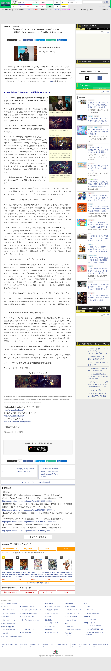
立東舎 (49, 616)
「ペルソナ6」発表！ (95, 390)
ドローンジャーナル (9, 620)
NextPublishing (26, 632)
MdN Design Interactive (74, 629)
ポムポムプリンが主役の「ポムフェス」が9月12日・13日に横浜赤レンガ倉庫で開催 (98, 224)
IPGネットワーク (89, 623)
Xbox (47, 549)
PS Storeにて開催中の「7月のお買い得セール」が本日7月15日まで (98, 131)
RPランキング (85, 88)
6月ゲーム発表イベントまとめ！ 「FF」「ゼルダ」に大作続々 (95, 344)
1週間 (97, 29)
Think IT (5, 606)
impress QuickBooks (93, 613)
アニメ (66, 549)
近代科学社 (48, 629)
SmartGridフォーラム (28, 606)
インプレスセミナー (28, 616)
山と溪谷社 (48, 620)
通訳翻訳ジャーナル (73, 613)
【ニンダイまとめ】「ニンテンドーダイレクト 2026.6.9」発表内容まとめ (98, 351)
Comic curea (90, 610)
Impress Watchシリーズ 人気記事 (94, 308)
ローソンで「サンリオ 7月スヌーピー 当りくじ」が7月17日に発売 (98, 168)
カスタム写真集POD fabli (95, 629)
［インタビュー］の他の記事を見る (37, 482)
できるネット (7, 633)
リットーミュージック (54, 606)
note (52, 40)
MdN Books (70, 626)
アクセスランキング (89, 26)
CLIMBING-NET (52, 626)
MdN (66, 623)
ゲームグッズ (47, 592)
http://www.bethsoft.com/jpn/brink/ (17, 422)
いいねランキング (102, 88)
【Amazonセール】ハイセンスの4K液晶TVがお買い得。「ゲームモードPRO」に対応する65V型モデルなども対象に (98, 123)
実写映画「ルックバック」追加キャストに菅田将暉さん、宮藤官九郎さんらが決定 (98, 105)
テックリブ (68, 633)
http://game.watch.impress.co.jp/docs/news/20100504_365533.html (29, 531)
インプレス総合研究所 (9, 613)
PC (51, 10)
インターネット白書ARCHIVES (12, 636)
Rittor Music (49, 603)
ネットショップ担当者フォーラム (32, 610)
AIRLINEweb (71, 606)
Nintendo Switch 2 (10, 549)
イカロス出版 (69, 603)
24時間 (89, 29)
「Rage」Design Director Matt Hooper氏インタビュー (26, 471)
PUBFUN (87, 616)
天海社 (89, 606)
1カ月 (106, 29)
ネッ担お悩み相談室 (9, 623)
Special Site (86, 61)
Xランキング (86, 85)
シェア (30, 40)
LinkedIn (64, 40)
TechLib (69, 636)
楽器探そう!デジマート (54, 610)
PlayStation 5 (29, 549)
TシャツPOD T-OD (53, 613)
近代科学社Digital (52, 632)
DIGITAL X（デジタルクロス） (31, 620)
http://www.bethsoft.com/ (14, 410)
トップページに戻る (38, 537)
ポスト (13, 40)
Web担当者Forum (8, 610)
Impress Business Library (29, 613)
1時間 (80, 29)
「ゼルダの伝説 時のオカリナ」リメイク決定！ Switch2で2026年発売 (98, 376)
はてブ (41, 40)
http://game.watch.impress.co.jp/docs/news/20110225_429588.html (29, 501)
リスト (20, 40)
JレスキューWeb (72, 616)
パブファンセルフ (92, 619)
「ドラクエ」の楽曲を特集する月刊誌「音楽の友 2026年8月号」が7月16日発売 (98, 297)
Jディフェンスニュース (74, 610)
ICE (85, 603)
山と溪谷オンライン (53, 623)
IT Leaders (6, 616)
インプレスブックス (28, 629)
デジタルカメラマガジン (10, 629)
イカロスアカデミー (73, 620)
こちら (50, 81)
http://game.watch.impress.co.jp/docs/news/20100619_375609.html (29, 522)
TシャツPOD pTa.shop (94, 626)
